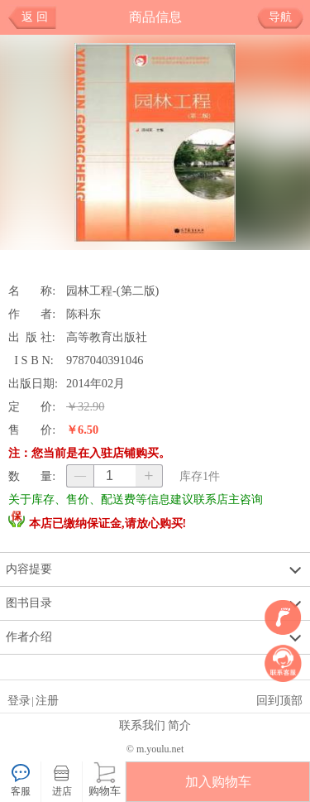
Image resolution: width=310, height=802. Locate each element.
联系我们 (142, 725)
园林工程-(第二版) (112, 290)
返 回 (34, 17)
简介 (179, 725)
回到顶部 (279, 700)
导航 (286, 17)
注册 (47, 700)
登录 (19, 700)
